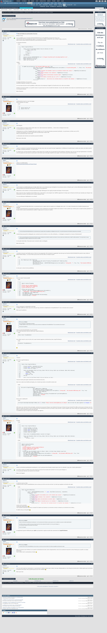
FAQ (29, 1)
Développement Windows (18, 12)
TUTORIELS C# (53, 6)
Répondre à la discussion (9, 16)
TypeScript (60, 4)
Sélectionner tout (71, 44)
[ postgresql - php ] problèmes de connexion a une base (14, 602)
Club (62, 1)
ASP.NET (55, 4)
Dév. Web (38, 3)
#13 (92, 353)
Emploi (48, 1)
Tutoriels (24, 1)
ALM (26, 3)
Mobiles (59, 3)
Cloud (20, 3)
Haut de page (90, 616)
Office (55, 3)
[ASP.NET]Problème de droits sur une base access (13, 597)
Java (34, 3)
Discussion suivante (53, 586)
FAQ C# (47, 6)
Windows (50, 4)
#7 (92, 201)
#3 (92, 120)
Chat (37, 1)
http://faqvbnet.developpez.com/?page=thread (26, 164)
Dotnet (9, 12)
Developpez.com (84, 616)
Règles (32, 9)
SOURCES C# (59, 6)
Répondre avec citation (82, 94)
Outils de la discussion (82, 28)
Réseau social (16, 9)
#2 (92, 96)
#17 (92, 515)
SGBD (52, 3)
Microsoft (30, 3)
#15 (92, 462)
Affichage (90, 28)
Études (53, 1)
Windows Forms (28, 12)
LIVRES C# (65, 6)
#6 (92, 182)
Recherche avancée (102, 9)
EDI (41, 3)
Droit (58, 1)
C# (64, 4)
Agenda (25, 9)
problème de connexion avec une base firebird (12, 605)
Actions (10, 9)
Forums (18, 1)
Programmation (46, 3)
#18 (92, 539)
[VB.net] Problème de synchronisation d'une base (21, 18)
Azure (75, 4)
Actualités (15, 581)
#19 (92, 563)
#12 (92, 316)
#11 (92, 301)
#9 (92, 248)
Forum (5, 12)
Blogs (32, 1)
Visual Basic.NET (69, 4)
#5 (92, 158)
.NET (37, 4)
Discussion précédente (43, 586)
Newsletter (43, 1)
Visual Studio (45, 4)
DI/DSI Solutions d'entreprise (12, 3)
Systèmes (64, 3)
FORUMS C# (42, 6)
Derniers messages (4, 9)
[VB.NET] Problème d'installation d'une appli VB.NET (13, 607)
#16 (92, 478)
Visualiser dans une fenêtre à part (83, 44)
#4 (92, 143)
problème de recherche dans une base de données (13, 599)
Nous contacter (78, 616)
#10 (92, 273)
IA (23, 3)
